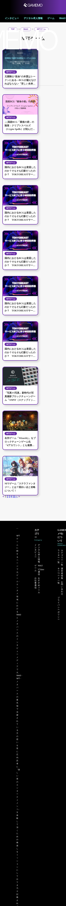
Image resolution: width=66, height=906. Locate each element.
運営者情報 (62, 573)
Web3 (62, 18)
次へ (15, 496)
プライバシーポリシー (59, 608)
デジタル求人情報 (33, 18)
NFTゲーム (10, 117)
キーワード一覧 (59, 575)
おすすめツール (39, 585)
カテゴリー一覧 (62, 557)
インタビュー (12, 18)
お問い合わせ (62, 588)
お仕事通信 (35, 583)
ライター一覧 (59, 556)
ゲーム (50, 18)
